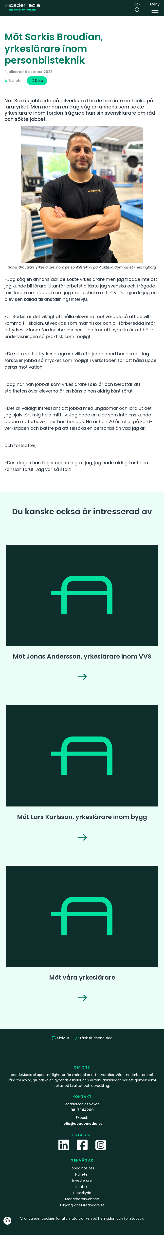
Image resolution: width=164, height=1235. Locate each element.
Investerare (82, 1180)
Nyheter (82, 1174)
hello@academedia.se (82, 1123)
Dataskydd (82, 1192)
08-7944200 (82, 1110)
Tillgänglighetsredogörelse (82, 1205)
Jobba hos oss (82, 1168)
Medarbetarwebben (82, 1199)
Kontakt (82, 1186)
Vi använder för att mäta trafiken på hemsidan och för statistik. (82, 1218)
